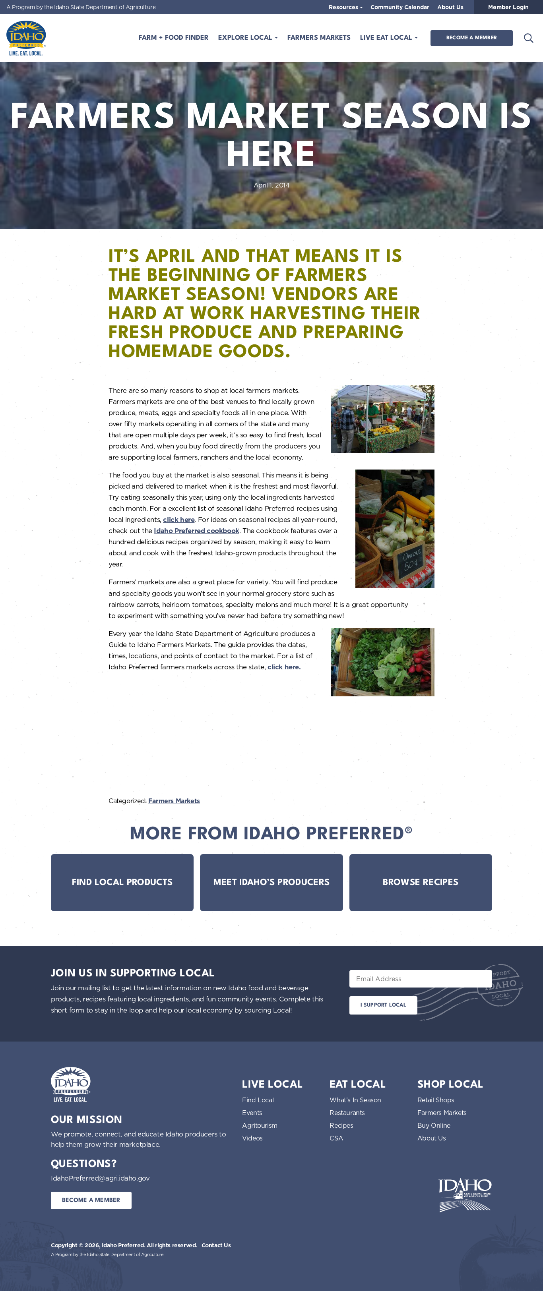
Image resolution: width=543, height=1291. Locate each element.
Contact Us (216, 1245)
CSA (336, 1138)
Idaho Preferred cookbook (196, 530)
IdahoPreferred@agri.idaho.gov (100, 1178)
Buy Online (433, 1125)
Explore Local (246, 38)
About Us (450, 7)
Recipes (341, 1125)
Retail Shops (435, 1100)
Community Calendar (399, 7)
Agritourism (259, 1125)
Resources (344, 7)
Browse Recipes (420, 882)
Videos (252, 1138)
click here (178, 519)
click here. (284, 667)
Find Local (257, 1100)
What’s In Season (355, 1100)
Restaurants (347, 1113)
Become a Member (471, 38)
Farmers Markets (319, 38)
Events (252, 1113)
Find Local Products (122, 882)
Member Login (508, 7)
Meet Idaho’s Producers (271, 882)
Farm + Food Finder (174, 38)
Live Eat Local (387, 38)
